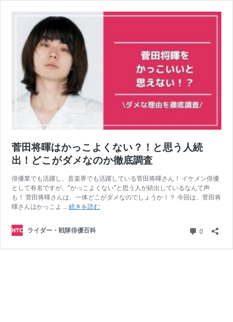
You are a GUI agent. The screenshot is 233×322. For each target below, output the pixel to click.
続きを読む (84, 206)
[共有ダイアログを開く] (215, 228)
